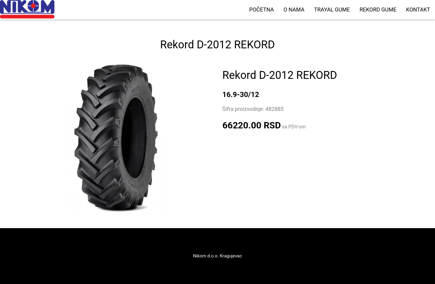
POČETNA (261, 9)
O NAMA (293, 9)
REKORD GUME (377, 9)
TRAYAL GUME (332, 9)
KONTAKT (418, 9)
